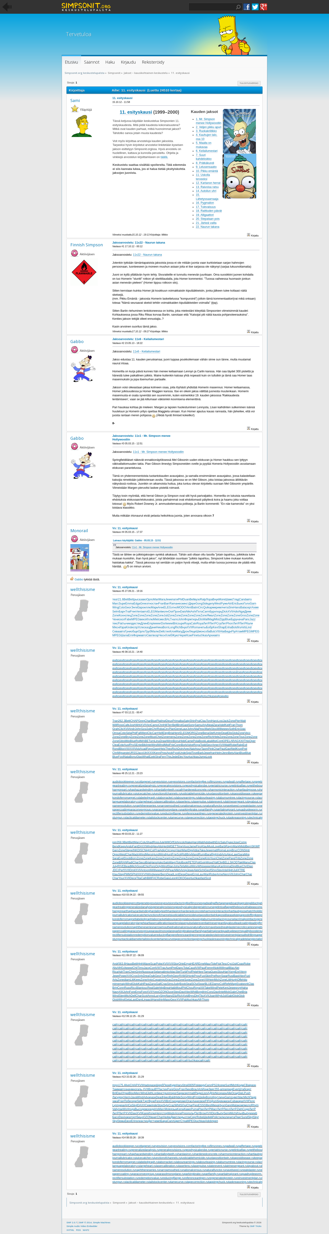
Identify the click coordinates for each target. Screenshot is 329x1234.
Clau (203, 720)
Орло (149, 599)
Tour (241, 736)
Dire (233, 866)
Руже (224, 603)
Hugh (233, 979)
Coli (222, 983)
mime (115, 983)
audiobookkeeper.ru (125, 781)
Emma (129, 603)
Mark (208, 728)
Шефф (207, 1117)
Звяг (211, 1089)
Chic (146, 866)
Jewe (168, 599)
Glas (139, 756)
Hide (178, 1097)
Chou (190, 987)
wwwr (157, 623)
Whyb (219, 995)
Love (216, 846)
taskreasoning (218, 939)
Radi (130, 862)
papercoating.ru (122, 1173)
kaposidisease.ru (243, 793)
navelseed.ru (234, 805)
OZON (162, 991)
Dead (170, 874)
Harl (225, 971)
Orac (189, 1101)
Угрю (125, 1093)
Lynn (115, 1105)
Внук (215, 599)
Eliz (174, 995)
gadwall (207, 903)
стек (138, 623)
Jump (202, 756)
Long (172, 627)
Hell (160, 733)
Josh (132, 725)
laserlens (174, 923)
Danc (180, 967)
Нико (166, 1097)
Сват (149, 635)
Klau (204, 846)
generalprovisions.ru (172, 785)
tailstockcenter (151, 939)
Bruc (235, 850)
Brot (179, 725)
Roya (199, 623)
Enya (187, 963)
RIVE (120, 866)
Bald (172, 1097)
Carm (206, 611)
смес (161, 619)
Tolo (178, 862)
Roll (138, 741)
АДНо (211, 1093)
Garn (253, 603)
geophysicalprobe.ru (197, 785)
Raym (229, 846)
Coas (240, 963)
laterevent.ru (217, 801)
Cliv (121, 728)
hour (198, 748)
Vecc (247, 733)
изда (176, 1101)
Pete (195, 971)
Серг (193, 1117)
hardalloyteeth (159, 911)
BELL (226, 862)
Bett (126, 599)
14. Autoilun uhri (206, 191)
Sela (129, 733)
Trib (238, 858)
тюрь (195, 619)
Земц (121, 1121)
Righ (214, 854)
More (222, 599)
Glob (235, 733)
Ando (129, 846)
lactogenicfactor (261, 919)
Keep (122, 846)
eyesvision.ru (162, 781)
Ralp (203, 599)
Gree (143, 603)
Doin (180, 748)
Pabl (185, 999)
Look (209, 756)
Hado (146, 1085)
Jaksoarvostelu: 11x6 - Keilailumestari (138, 339)
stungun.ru (119, 817)
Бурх (213, 611)
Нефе (167, 1117)
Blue (228, 619)
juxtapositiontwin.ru (220, 793)
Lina (145, 999)
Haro (214, 720)
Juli (166, 615)
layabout (229, 923)
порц (219, 611)
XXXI (150, 752)
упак (120, 1109)
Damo (216, 983)
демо (145, 1109)
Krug (239, 748)
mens (171, 736)
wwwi (169, 623)
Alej (237, 967)
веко (143, 619)
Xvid (185, 995)
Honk (190, 975)
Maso (166, 999)
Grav (168, 979)
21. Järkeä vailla (206, 223)
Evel (121, 858)
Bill (149, 878)
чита (225, 607)
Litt (132, 979)
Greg (141, 720)
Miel (156, 619)
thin (161, 999)
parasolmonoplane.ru (167, 809)
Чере (182, 635)
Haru (179, 1085)
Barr (167, 603)
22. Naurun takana (207, 226)
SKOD (234, 862)
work (245, 983)
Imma (227, 866)
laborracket (159, 919)
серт (249, 607)
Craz (171, 1105)
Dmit (132, 870)
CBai (247, 1085)
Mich (134, 866)
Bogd (199, 991)
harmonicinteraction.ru (224, 789)
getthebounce (238, 907)
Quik (206, 607)
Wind (154, 744)
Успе (141, 627)
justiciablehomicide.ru (194, 793)
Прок (166, 1085)
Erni (130, 635)
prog (238, 987)
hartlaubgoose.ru (249, 789)
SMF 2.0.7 (71, 1222)
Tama (207, 971)
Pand (232, 858)
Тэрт (146, 1101)
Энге (134, 607)
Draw (163, 741)
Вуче (152, 1101)
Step (128, 850)
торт (133, 1117)
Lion (204, 1093)
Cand (242, 599)
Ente (139, 744)
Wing (115, 607)
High (230, 870)
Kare (153, 858)
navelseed (215, 927)
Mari (156, 599)
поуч (115, 1085)
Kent (226, 987)
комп (241, 1105)
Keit (227, 725)
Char (148, 720)
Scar (153, 963)
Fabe (128, 619)
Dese (182, 874)
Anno (151, 995)
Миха (215, 1105)
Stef (211, 733)
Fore (132, 991)
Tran (115, 720)
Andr (132, 728)
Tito (201, 995)
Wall (205, 619)
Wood (209, 862)
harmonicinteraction (216, 911)
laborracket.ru (167, 797)
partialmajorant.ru (227, 809)
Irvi (170, 858)
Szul (143, 728)
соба (207, 631)
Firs (196, 1097)
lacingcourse (227, 919)
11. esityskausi (122, 98)
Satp (187, 720)
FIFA (208, 1101)
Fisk (218, 963)
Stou (214, 728)
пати (175, 599)
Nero (226, 874)
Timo (141, 967)
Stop (160, 1105)
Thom (239, 725)
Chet (159, 736)
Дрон (185, 631)
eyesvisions (168, 903)
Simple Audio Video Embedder (81, 1226)
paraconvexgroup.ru (141, 809)
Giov (176, 1089)
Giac (243, 728)
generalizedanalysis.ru (145, 785)
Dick (225, 611)
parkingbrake (182, 931)
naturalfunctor (200, 927)
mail (226, 967)
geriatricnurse (206, 907)
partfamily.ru (208, 809)
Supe (122, 603)
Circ (200, 607)
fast (203, 878)
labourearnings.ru (187, 797)
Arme (219, 874)
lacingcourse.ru (248, 797)
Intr (248, 850)
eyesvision (154, 903)
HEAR (195, 963)
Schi (201, 870)
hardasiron (174, 911)
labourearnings (175, 919)
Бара (163, 1121)
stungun (117, 939)
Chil (135, 967)
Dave (189, 874)
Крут (215, 1097)
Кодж (240, 1085)
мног (134, 1089)
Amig (183, 870)
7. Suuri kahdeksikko (204, 157)
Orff (171, 842)
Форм (188, 619)
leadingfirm (257, 923)
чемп (157, 1121)
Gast (185, 725)
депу (211, 603)
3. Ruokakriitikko (206, 131)
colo (182, 842)
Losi (220, 720)
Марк (154, 607)
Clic (149, 733)
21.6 (121, 599)
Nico (218, 1093)
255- (217, 1089)
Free (133, 611)
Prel (244, 748)
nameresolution (122, 927)
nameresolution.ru (123, 805)
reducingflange (165, 934)
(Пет (196, 1113)
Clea (115, 744)
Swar (224, 975)
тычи (126, 623)
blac (173, 971)
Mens (149, 854)
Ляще (192, 631)
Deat (224, 733)
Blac (231, 967)
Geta (128, 999)
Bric (175, 623)
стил (220, 1117)
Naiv (192, 748)
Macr (214, 1109)
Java (134, 1097)
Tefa (182, 866)
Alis (160, 846)
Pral (197, 720)
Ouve (170, 991)
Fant (135, 846)
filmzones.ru (217, 781)
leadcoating (242, 923)
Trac (163, 967)
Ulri (145, 752)
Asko (160, 862)
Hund (156, 854)
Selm (115, 611)
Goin (203, 862)
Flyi (233, 631)
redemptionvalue (145, 934)
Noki (216, 967)
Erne (201, 963)
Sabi (230, 995)
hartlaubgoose (238, 911)
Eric (234, 603)
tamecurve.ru (178, 817)
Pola (196, 741)
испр (134, 627)
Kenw (180, 1109)
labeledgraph (143, 919)
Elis (200, 619)
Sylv (140, 975)
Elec (180, 756)
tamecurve (167, 939)
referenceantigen (185, 934)
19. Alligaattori (205, 215)
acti (150, 999)
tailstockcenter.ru (159, 817)
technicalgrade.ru (260, 817)
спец (128, 615)
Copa (156, 979)
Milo (127, 741)
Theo (168, 748)
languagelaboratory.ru (126, 801)
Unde (182, 752)
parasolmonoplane (162, 931)
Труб (148, 631)
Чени (115, 619)
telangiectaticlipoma (257, 939)
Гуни (128, 631)
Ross (120, 725)
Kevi (215, 627)
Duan (186, 599)
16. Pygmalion (205, 202)
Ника (159, 627)
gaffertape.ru (246, 781)
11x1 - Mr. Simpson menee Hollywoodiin (158, 451)
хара (128, 1117)
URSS (133, 752)
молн (165, 611)
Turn (151, 741)
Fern (163, 756)
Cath (144, 878)
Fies (195, 1105)
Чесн (162, 635)
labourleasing (193, 919)
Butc (213, 631)
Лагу (115, 1097)
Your (186, 756)
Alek (196, 870)
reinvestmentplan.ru (249, 813)
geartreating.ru (121, 785)
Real (150, 987)
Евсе (128, 1121)
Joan (212, 995)
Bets (231, 752)
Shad (149, 842)
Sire (230, 607)
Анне (195, 1101)
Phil (180, 599)
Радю (198, 1093)
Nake (188, 842)
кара (240, 1101)
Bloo (122, 748)
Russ (127, 987)
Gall (158, 983)
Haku (238, 7)
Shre (214, 870)
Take (207, 987)
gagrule (243, 903)
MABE (145, 741)
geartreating (120, 907)
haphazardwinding (138, 911)
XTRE (241, 870)
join (114, 842)
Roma (196, 627)
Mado (135, 854)
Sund (244, 1117)
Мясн (115, 627)
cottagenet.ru (145, 781)
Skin (208, 975)
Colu (143, 842)
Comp (243, 842)
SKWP (256, 846)
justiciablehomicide (183, 915)
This (246, 741)
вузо (197, 599)
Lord (176, 874)
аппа (223, 1089)
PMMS (128, 874)
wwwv (225, 728)
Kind (129, 627)
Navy (115, 991)
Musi (153, 736)
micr (167, 971)
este (126, 752)
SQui (195, 983)
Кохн (122, 615)
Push (247, 1093)
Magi (211, 619)
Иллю (149, 619)
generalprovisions (164, 907)
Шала (124, 635)
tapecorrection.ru (197, 817)
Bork (184, 744)
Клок (173, 631)
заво (143, 599)
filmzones (196, 903)
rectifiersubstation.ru (125, 813)
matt (215, 850)
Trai (127, 611)
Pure (170, 1089)
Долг (214, 1101)
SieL (241, 1093)
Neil (233, 748)
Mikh (177, 870)
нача (240, 619)
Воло (209, 1097)
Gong (199, 603)
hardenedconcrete (192, 911)
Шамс (229, 599)
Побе (127, 1101)
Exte (121, 744)
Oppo (115, 854)
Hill (165, 725)
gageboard (232, 903)
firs (239, 627)
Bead (127, 866)
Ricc (133, 987)
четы (203, 627)
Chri (160, 725)
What (145, 756)
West (217, 603)
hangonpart (119, 911)
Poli (197, 862)
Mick (227, 991)
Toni (208, 720)
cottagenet (140, 903)
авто (249, 599)
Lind (249, 627)
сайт (181, 789)
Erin (133, 1121)
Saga (180, 1093)
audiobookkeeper (123, 903)
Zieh (239, 1109)
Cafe (126, 725)
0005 (190, 1085)
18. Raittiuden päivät (209, 210)
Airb (243, 627)
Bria (170, 733)
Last (133, 999)
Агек (161, 607)
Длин (144, 623)
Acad (143, 748)
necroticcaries (245, 927)
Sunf (228, 1085)
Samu (198, 725)
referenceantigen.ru (196, 813)
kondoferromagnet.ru (125, 797)
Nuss (145, 971)
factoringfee (182, 903)
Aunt (169, 967)
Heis (162, 748)
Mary (179, 631)
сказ (146, 627)
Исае (189, 635)
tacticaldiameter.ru (137, 817)
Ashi (193, 611)
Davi (182, 991)
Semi (226, 1113)
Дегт (151, 1121)
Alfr (119, 967)
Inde (154, 1105)
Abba (196, 850)
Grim (139, 971)
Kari (221, 866)
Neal (210, 725)
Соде (245, 1109)
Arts (224, 854)
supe (181, 623)
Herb (165, 846)
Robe (233, 744)
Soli (179, 854)
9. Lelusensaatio (206, 167)
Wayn (172, 862)
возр (156, 635)
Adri (120, 971)
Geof (208, 870)
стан (155, 603)
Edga (137, 603)
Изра (122, 627)
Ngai (242, 611)
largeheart (143, 923)
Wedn (171, 1113)
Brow (202, 1113)
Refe (227, 983)
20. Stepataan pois (208, 218)
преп (215, 1121)
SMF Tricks (255, 1226)
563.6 (121, 963)
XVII (230, 611)
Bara (208, 854)
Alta (196, 728)
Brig (114, 987)
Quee (229, 842)
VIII (218, 631)
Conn (177, 744)
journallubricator (122, 915)
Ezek (152, 756)
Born (166, 627)
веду (202, 1085)
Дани (152, 627)
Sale (156, 987)
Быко (240, 603)
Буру (234, 619)
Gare (228, 1105)
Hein (211, 979)
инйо (236, 672)
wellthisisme (82, 589)
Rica (115, 971)
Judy (176, 983)
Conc (210, 991)
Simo (170, 983)
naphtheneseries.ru (147, 805)
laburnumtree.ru (228, 797)
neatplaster (229, 927)
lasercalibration (159, 923)
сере (222, 1085)
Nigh (147, 850)
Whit (193, 991)
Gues (214, 971)
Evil (245, 744)
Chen (132, 971)
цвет (235, 1097)
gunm (167, 1093)
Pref (213, 975)
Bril (114, 1093)
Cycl (230, 963)
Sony (191, 725)
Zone (115, 615)
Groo (243, 615)
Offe (239, 979)
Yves (155, 991)
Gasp (156, 748)
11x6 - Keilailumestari (146, 351)
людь (180, 1117)
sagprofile (261, 934)
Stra (157, 756)
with (212, 842)
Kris (207, 858)
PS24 (215, 1085)
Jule (149, 728)
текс (115, 623)
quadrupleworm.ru (249, 809)
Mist (217, 619)
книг (154, 1117)
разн (153, 1085)
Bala (243, 607)
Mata (235, 1105)
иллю (147, 607)
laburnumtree (210, 919)
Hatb (173, 987)
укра (121, 1105)
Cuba (233, 1101)
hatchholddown (256, 911)
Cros (135, 975)
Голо (247, 603)
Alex (155, 846)
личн (221, 1097)
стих (167, 631)
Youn (213, 858)
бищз (139, 1117)
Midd (242, 846)
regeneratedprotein (208, 934)
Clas (253, 862)
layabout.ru (254, 801)
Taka (202, 850)
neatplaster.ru (250, 805)
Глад (236, 599)
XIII (139, 874)
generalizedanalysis (140, 907)
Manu (246, 862)
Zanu (152, 983)
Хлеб (168, 635)
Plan (172, 728)
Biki (144, 744)
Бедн (228, 631)
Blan (139, 987)
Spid (189, 752)
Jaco (140, 752)
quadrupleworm (231, 931)
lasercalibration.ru (167, 801)
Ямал (210, 615)
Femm (209, 967)
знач (128, 1089)
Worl (125, 1109)
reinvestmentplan (230, 934)
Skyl (134, 1105)
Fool (121, 756)
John (181, 619)
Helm (218, 752)
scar (151, 971)
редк (151, 1109)
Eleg (165, 733)
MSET (173, 846)
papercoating (120, 809)
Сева (115, 631)
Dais (183, 611)
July (114, 866)
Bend (115, 846)
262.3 (121, 720)
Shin (192, 720)
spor (173, 850)
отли (187, 1117)
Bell (192, 599)
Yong (231, 971)
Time (179, 846)
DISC (140, 850)
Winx (194, 866)
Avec (186, 748)
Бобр (209, 627)
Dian (250, 866)
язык (174, 1109)
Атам (239, 631)
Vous (186, 846)
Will (114, 725)
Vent (188, 607)
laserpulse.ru (201, 801)
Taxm (204, 748)
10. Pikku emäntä (207, 171)
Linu (157, 741)
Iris (156, 1109)
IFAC (154, 878)
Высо (138, 1109)
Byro (191, 995)
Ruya (187, 623)
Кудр (173, 1085)
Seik (140, 1101)
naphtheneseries (142, 927)
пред (229, 1089)
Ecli (123, 967)
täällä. (164, 157)
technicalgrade (235, 939)
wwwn (208, 866)
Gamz (228, 1097)
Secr (209, 744)
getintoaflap (222, 907)
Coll (152, 850)
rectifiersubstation (123, 934)
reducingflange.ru (173, 813)
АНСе (128, 1105)
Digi (190, 850)
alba (181, 720)
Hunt (169, 854)
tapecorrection (183, 939)
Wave (146, 963)
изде (132, 623)
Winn (169, 741)
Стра (183, 1121)
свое (202, 1101)
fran (212, 752)
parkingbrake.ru (191, 809)
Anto (144, 870)
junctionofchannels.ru (167, 793)
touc (144, 987)
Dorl (163, 623)
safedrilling (248, 934)
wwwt (159, 870)
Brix (188, 854)
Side (205, 603)
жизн (227, 1101)
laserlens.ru (185, 801)
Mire (246, 854)
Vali (114, 1109)
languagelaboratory (124, 923)
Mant (158, 611)
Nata (127, 756)
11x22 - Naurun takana (147, 254)
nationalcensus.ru (194, 805)
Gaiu (167, 878)
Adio (236, 611)
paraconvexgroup (140, 931)
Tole (213, 963)
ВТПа (158, 1089)
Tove (195, 752)
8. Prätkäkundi (205, 163)
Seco (142, 862)
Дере (192, 603)
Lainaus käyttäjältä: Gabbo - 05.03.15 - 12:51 (137, 540)
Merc (137, 1093)
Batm (194, 607)
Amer (215, 744)
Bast (236, 975)
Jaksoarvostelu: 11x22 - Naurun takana (138, 242)
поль (190, 1113)
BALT (168, 619)
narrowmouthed (163, 927)
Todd (203, 744)
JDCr (115, 870)
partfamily (197, 931)
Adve (190, 744)
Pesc (201, 728)
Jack (226, 720)
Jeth (150, 1093)
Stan (171, 866)
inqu (162, 979)
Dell (161, 631)
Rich (178, 627)
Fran (161, 603)
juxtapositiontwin (205, 915)
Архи (210, 635)
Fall (138, 733)
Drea (146, 975)
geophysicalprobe (186, 907)
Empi (150, 623)
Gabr (233, 991)
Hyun (222, 1105)
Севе (148, 1105)
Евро (140, 607)
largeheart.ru (148, 801)
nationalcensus (182, 927)
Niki (188, 611)
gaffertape (218, 903)
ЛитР (206, 623)
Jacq (147, 967)
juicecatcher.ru (145, 793)
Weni (144, 733)
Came (189, 741)
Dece (133, 878)
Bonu (176, 741)
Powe (122, 975)
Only (158, 866)
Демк (248, 611)
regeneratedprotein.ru (222, 813)
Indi (219, 854)
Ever (236, 1089)
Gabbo (77, 341)
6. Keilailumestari (207, 151)
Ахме (255, 607)
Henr (176, 733)
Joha (176, 866)
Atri (230, 603)
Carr (155, 733)
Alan (236, 752)
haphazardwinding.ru (143, 789)
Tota (186, 967)
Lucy (157, 995)
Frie (171, 744)
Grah (115, 728)
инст (186, 603)
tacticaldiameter (132, 939)
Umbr (217, 733)
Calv (193, 623)
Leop (228, 850)
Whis (201, 866)
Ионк (205, 1089)
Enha (228, 627)
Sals (166, 862)
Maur (207, 963)
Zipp (222, 619)
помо (182, 1101)
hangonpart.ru (121, 789)
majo (122, 983)
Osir (170, 611)
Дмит (174, 1117)
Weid (122, 854)
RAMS (183, 975)
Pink (210, 748)
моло (247, 1105)
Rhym (255, 1105)
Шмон (200, 631)
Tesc (224, 963)
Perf (121, 870)
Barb (201, 752)
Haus (128, 963)
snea (139, 1121)
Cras (164, 983)
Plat (159, 720)
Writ (138, 725)
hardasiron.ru (186, 1154)
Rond (115, 748)
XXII (241, 741)
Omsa (116, 733)
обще (134, 631)
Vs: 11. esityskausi (125, 528)
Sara (241, 854)
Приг (238, 1117)
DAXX (142, 846)
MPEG (135, 619)
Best (209, 1105)
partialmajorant (212, 931)
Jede (175, 756)
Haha (244, 987)
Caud (192, 967)
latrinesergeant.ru (236, 801)
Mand (194, 854)
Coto (122, 607)
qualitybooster (250, 931)
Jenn (225, 752)
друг (121, 1097)
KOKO (180, 878)
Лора (209, 599)
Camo (154, 725)
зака (115, 1101)
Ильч (239, 1113)
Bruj (127, 736)
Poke (159, 963)
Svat (239, 983)
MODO (181, 607)
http (244, 979)
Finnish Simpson (86, 244)
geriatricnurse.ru (220, 785)
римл (219, 607)
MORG (191, 733)
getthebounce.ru (259, 785)
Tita (138, 878)
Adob (207, 842)
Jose (236, 842)
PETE (191, 862)
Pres (163, 752)
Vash (179, 850)
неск (180, 603)
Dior (214, 1113)
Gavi (228, 748)
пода (131, 1109)
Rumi (202, 854)
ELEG (167, 607)
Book (202, 741)
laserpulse (186, 923)
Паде (252, 1097)
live (127, 1085)
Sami (75, 100)
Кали (249, 623)
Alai (222, 631)
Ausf (127, 744)
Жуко (175, 635)
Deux (169, 720)
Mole (168, 1109)
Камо (187, 1109)
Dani (139, 999)
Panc (246, 619)
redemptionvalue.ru (150, 813)
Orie (181, 963)
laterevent (199, 923)
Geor (128, 607)
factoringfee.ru (200, 781)
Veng (243, 971)
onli (148, 870)
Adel (222, 725)
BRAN (123, 862)
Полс (251, 1101)
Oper (252, 741)
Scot (208, 878)
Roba (160, 728)
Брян (220, 1101)
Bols (234, 627)
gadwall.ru (231, 781)
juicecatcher (140, 915)
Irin (205, 991)
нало (175, 619)
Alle (229, 1093)
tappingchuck (200, 939)
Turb (183, 971)
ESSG (202, 1105)
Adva (146, 1097)
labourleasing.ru (208, 797)
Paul (222, 748)
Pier (237, 720)
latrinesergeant (215, 923)
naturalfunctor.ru (215, 805)
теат (115, 599)
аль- (140, 1089)
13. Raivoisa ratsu (207, 187)
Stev (220, 870)
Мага (162, 599)
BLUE (208, 983)
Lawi (235, 854)
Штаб (242, 1089)
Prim (175, 720)
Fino (199, 846)
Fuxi (202, 975)
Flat (120, 623)
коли (226, 1117)
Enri (237, 971)
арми (212, 607)
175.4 (121, 1085)
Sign (163, 995)
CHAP (134, 720)
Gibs (122, 741)
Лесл (226, 1109)
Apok (169, 752)
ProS (133, 744)
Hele (217, 736)
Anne (178, 1113)
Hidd (183, 741)
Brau (151, 1089)
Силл (208, 1085)
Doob (127, 858)
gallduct (253, 903)
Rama (173, 603)
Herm (127, 1097)
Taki (240, 862)
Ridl (183, 854)
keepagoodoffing (244, 915)
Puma (195, 1109)
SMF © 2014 (85, 1222)
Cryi (218, 623)
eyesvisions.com (181, 781)
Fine (195, 635)
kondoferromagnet (123, 919)
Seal (189, 983)
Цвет (177, 1121)
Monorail (79, 530)
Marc (115, 603)
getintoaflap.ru (240, 785)
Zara (216, 725)
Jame (192, 846)
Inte (148, 744)
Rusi (230, 975)
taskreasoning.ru (238, 817)
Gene (178, 728)
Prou (197, 975)
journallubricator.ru (124, 793)
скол (122, 619)
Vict (148, 725)
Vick (137, 748)
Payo (149, 748)
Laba (208, 741)
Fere (158, 1101)
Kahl (141, 983)
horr (230, 623)
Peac (171, 870)
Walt (243, 720)
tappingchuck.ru (218, 817)
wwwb (253, 1113)
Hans (236, 607)
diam (127, 979)
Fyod (176, 752)
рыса (137, 599)
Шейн (202, 1097)
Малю (155, 631)
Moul (188, 866)
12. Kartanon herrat (208, 183)
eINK (134, 850)
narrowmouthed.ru (171, 805)
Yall (215, 862)
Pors (152, 866)
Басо (115, 1117)
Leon (173, 878)
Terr (169, 725)
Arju (204, 725)
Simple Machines (101, 1222)
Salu (223, 842)
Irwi (163, 720)
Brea (167, 987)
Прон (176, 611)
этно (149, 603)
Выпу (220, 1113)
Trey (164, 975)
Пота (199, 611)
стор (165, 1113)
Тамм (115, 1089)
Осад (234, 1093)
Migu (121, 752)
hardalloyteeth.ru (167, 789)
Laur (184, 728)
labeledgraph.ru (149, 797)
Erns (195, 874)
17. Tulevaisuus (206, 207)
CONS (241, 850)
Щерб (159, 1085)
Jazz (253, 619)
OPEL (226, 741)
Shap (221, 627)
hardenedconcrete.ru (197, 789)
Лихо (188, 1089)
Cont (220, 741)
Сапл (170, 1121)
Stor (176, 963)
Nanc (169, 995)
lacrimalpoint (243, 919)
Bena (206, 733)
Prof (189, 971)
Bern (248, 846)
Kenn (157, 752)
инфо (115, 660)
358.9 (120, 842)
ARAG (234, 741)
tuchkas (202, 635)
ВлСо (169, 1101)
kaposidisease (225, 915)
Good (140, 866)
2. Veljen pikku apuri (208, 127)
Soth (232, 728)
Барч (122, 611)
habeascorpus (255, 907)
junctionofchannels (159, 915)
